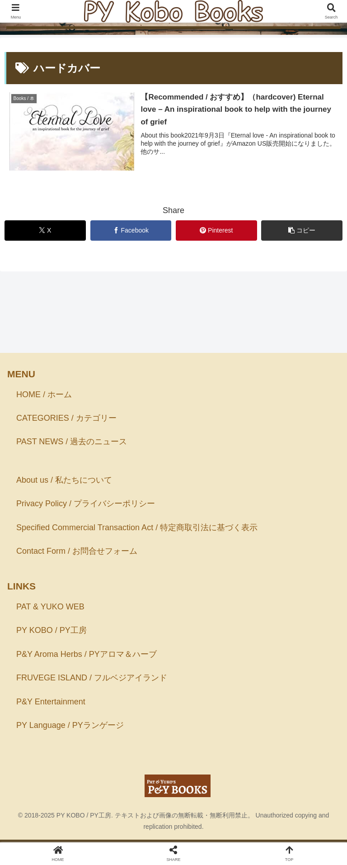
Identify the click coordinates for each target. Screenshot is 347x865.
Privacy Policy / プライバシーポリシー (85, 504)
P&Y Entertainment (50, 701)
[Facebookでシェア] (131, 230)
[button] (301, 230)
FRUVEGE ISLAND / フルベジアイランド (91, 677)
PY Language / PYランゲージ (70, 725)
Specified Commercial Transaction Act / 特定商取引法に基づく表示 (137, 527)
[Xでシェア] (45, 230)
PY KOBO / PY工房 (51, 630)
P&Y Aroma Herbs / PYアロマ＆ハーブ (86, 654)
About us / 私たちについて (64, 480)
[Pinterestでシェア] (216, 230)
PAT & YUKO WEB (50, 606)
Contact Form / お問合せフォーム (76, 551)
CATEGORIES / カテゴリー (66, 418)
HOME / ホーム (44, 394)
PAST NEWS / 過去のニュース (71, 441)
